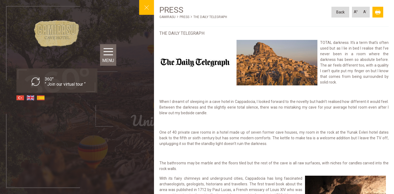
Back (340, 12)
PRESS (184, 17)
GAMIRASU (167, 17)
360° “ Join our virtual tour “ (65, 82)
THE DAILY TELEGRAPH (210, 17)
